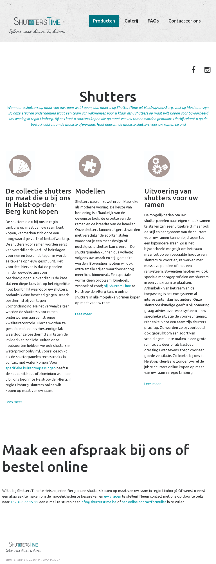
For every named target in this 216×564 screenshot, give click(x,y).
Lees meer (14, 402)
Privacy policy (49, 559)
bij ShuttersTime (117, 286)
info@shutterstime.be (98, 502)
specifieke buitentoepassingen (31, 368)
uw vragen (112, 496)
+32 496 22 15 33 (24, 502)
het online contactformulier (144, 502)
